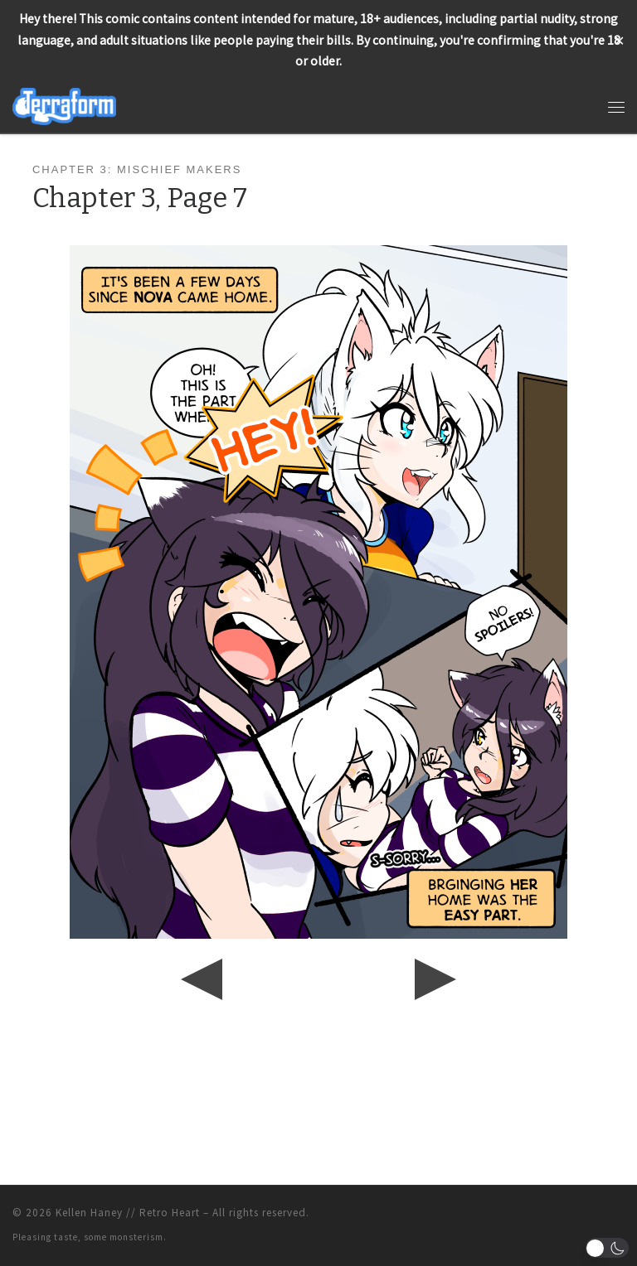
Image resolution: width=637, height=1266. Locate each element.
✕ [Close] (619, 39)
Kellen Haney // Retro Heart (128, 1213)
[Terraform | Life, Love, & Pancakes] (64, 105)
